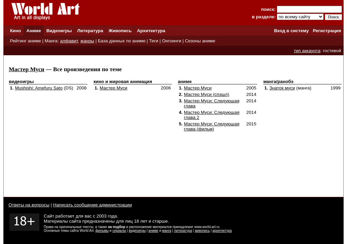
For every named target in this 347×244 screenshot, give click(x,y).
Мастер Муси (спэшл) (206, 94)
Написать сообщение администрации (92, 204)
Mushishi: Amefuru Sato (39, 87)
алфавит (69, 40)
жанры (87, 40)
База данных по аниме (121, 40)
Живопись (119, 30)
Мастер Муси (26, 69)
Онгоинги (171, 40)
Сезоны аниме (200, 40)
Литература (90, 30)
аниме (153, 230)
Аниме (33, 30)
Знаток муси (282, 87)
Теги (153, 40)
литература (183, 230)
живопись (202, 230)
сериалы (119, 230)
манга (166, 230)
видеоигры (137, 230)
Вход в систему (291, 30)
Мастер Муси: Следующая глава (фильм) (212, 126)
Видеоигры (59, 30)
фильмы (102, 230)
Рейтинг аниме (25, 40)
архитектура (222, 230)
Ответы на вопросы (28, 204)
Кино (15, 30)
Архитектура (151, 30)
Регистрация (327, 30)
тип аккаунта (307, 50)
